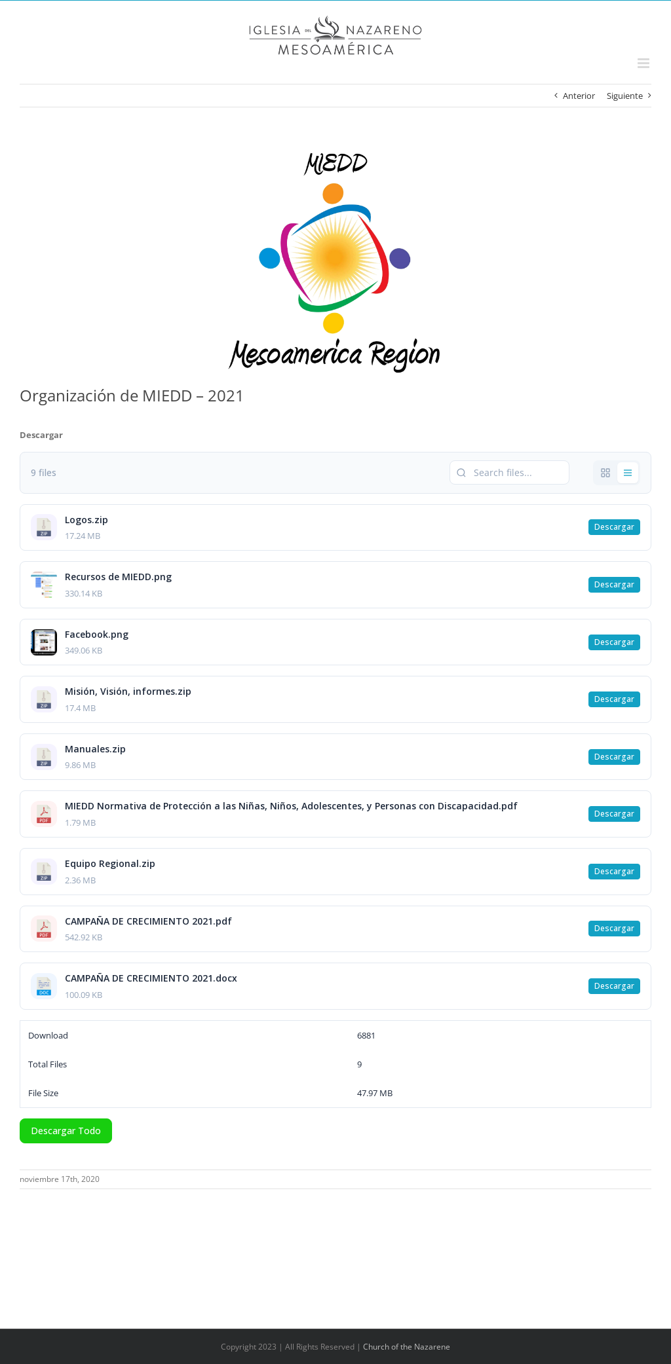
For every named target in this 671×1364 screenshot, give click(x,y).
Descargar (614, 526)
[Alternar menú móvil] (644, 63)
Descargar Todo (66, 1130)
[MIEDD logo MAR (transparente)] (335, 261)
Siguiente (625, 95)
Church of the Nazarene (406, 1346)
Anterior (579, 95)
